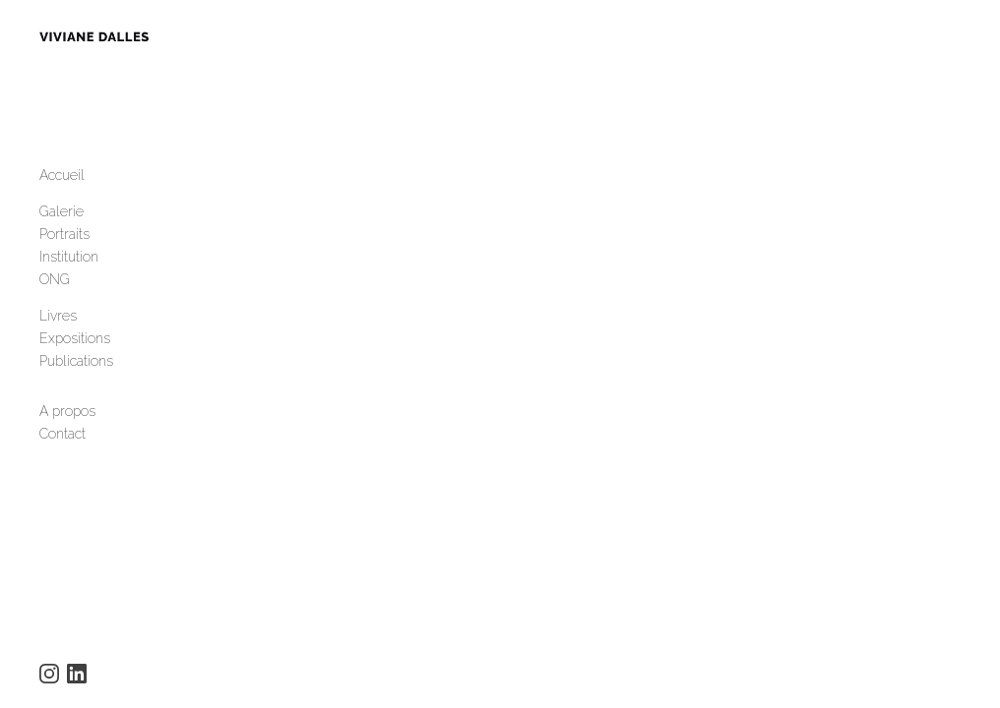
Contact (62, 441)
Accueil (62, 183)
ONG (54, 287)
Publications (76, 369)
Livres (58, 323)
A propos (67, 419)
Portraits (64, 242)
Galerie (61, 219)
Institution (68, 264)
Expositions (74, 346)
